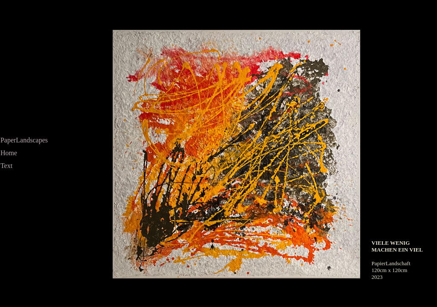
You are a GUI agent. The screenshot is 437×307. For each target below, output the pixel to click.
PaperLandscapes (24, 140)
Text (6, 165)
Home (8, 152)
